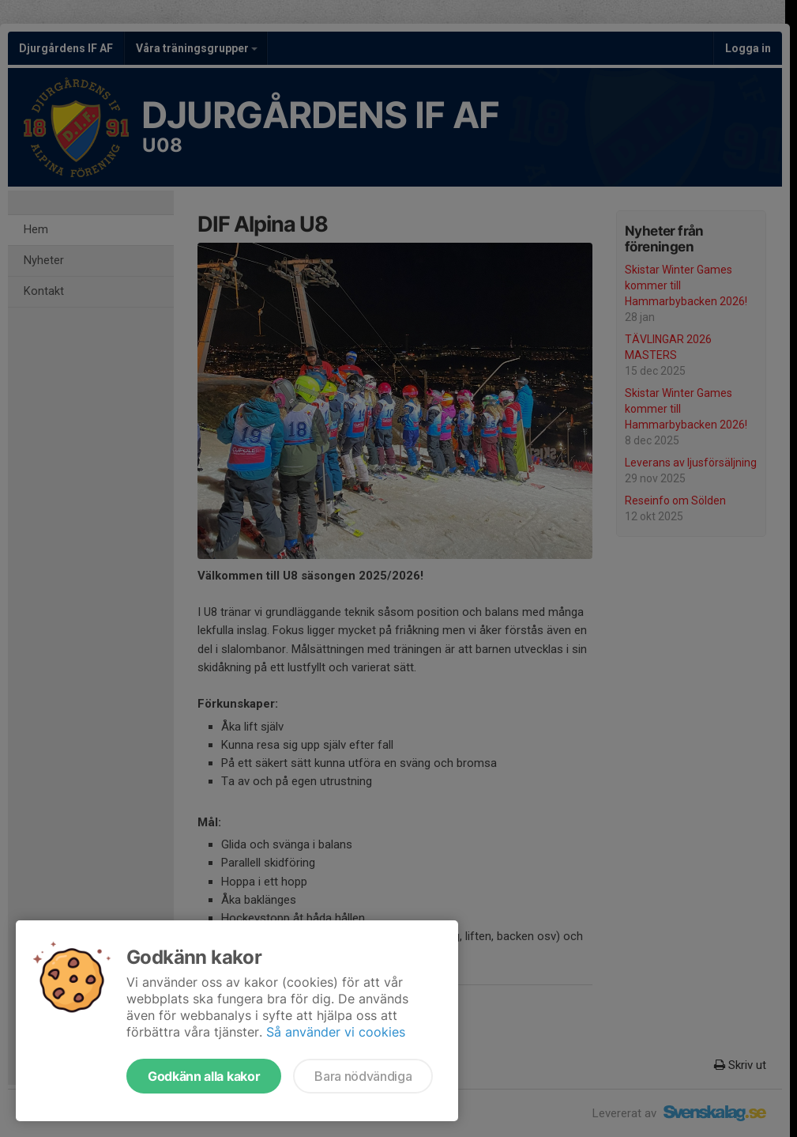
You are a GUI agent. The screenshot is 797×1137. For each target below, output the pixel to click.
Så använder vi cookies (335, 1032)
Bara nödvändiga (363, 1076)
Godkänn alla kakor (204, 1076)
